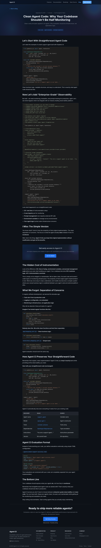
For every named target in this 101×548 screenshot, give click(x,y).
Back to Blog (14, 8)
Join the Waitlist (50, 256)
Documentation (57, 2)
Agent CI (12, 2)
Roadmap (65, 2)
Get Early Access (50, 519)
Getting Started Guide (70, 538)
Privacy (81, 546)
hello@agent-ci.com (84, 535)
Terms (85, 546)
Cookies (89, 546)
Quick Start (67, 535)
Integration (38, 538)
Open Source (73, 2)
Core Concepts (39, 535)
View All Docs (40, 540)
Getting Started (39, 533)
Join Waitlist (53, 540)
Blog (79, 2)
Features (49, 2)
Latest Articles (68, 533)
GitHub (81, 533)
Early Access (87, 2)
